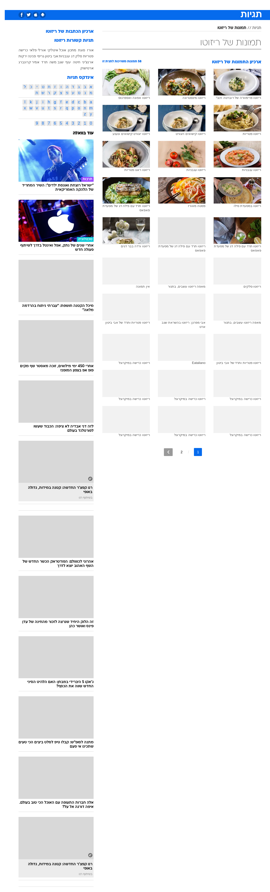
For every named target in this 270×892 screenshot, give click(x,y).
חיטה (72, 62)
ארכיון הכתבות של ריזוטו (65, 32)
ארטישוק (82, 68)
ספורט (199, 4)
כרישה (18, 50)
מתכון (67, 50)
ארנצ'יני (83, 62)
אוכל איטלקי (52, 50)
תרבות (184, 4)
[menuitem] (212, 4)
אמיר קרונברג (24, 62)
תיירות (114, 4)
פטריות (83, 56)
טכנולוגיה (96, 4)
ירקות (18, 56)
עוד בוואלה (78, 133)
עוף (63, 62)
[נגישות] (7, 5)
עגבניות (59, 56)
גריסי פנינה (31, 56)
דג (68, 56)
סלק (74, 56)
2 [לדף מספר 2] (177, 452)
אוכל (144, 4)
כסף (157, 4)
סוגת (76, 50)
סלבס (170, 4)
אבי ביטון (46, 56)
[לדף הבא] (163, 452)
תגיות (251, 28)
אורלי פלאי (33, 50)
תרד (40, 62)
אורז (85, 50)
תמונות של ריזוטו (227, 28)
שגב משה (52, 62)
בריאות (130, 4)
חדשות (215, 4)
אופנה (80, 4)
